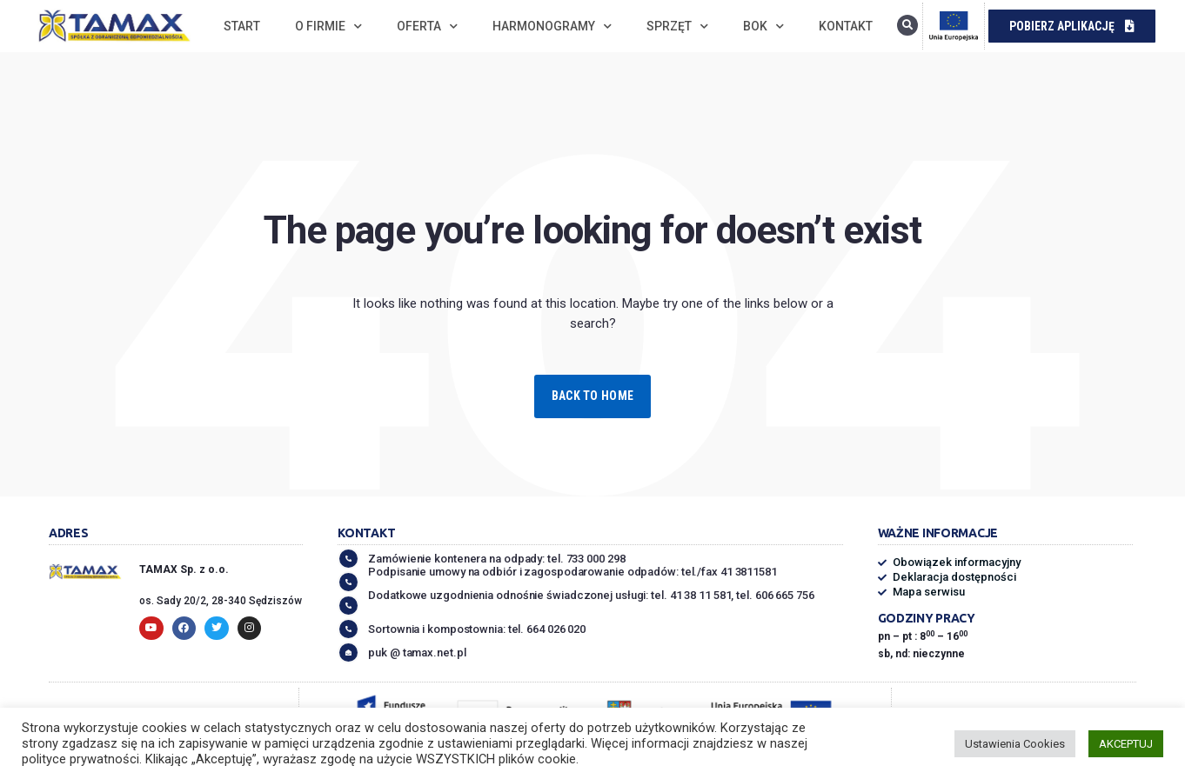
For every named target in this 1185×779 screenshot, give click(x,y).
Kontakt (846, 26)
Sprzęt (677, 26)
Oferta (427, 26)
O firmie (328, 26)
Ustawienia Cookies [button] (1015, 743)
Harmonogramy (552, 26)
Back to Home (592, 396)
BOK (763, 26)
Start (242, 26)
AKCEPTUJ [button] (1126, 743)
